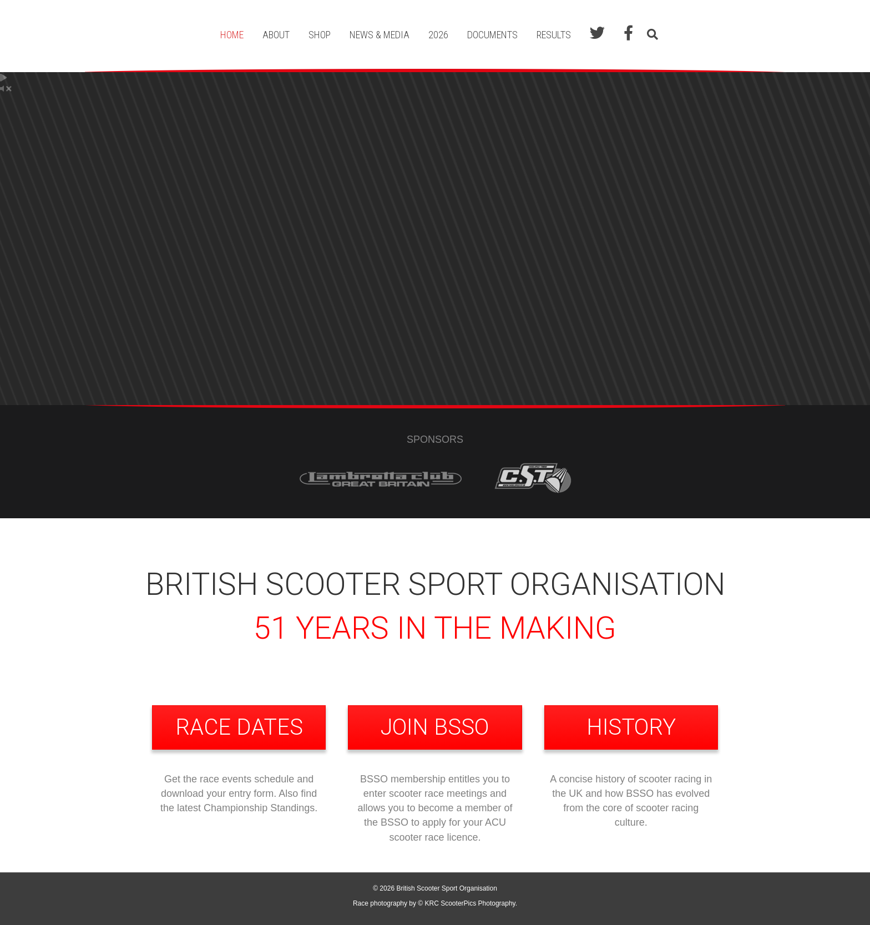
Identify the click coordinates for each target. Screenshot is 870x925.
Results (554, 35)
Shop (319, 35)
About (276, 35)
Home (232, 35)
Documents (492, 35)
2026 (438, 35)
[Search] (649, 34)
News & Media (379, 35)
